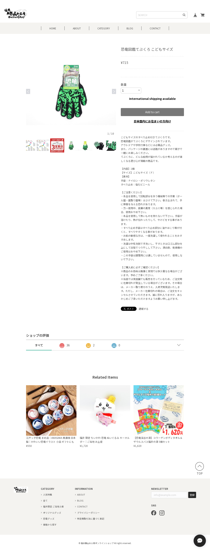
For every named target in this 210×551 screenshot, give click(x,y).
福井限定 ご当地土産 (53, 506)
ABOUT (77, 28)
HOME (52, 28)
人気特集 (47, 494)
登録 (192, 494)
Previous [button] (28, 91)
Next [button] (114, 91)
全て (45, 500)
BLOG (130, 28)
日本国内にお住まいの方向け (152, 121)
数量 (124, 84)
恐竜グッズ (48, 518)
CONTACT (155, 28)
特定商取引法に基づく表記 (90, 518)
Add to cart (152, 112)
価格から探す (50, 524)
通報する (143, 308)
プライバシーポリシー (88, 512)
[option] (71, 91)
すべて (39, 345)
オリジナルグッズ (52, 512)
